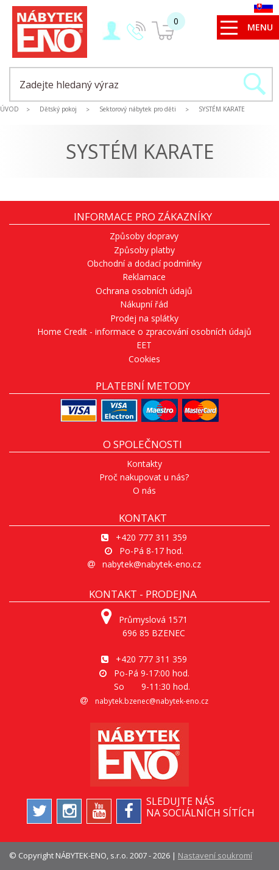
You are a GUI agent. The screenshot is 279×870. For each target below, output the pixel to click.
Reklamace (144, 276)
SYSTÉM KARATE (222, 109)
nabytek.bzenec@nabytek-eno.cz (151, 701)
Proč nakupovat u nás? (144, 477)
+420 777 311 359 (151, 537)
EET (144, 345)
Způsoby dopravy (144, 236)
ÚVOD (9, 109)
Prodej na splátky (144, 318)
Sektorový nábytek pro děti (137, 109)
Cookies (144, 359)
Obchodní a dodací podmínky (144, 263)
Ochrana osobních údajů (144, 290)
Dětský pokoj (58, 109)
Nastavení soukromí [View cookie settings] (215, 855)
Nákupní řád (144, 304)
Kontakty (144, 463)
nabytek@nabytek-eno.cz (151, 564)
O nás (144, 490)
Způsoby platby (144, 250)
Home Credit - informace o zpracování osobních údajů (144, 331)
